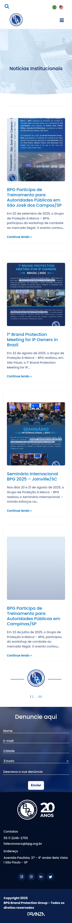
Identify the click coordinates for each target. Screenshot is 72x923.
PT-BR (54, 7)
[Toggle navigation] (61, 20)
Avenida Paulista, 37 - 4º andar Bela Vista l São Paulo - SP (36, 860)
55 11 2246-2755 (16, 838)
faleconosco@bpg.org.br (23, 843)
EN (61, 7)
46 (40, 697)
